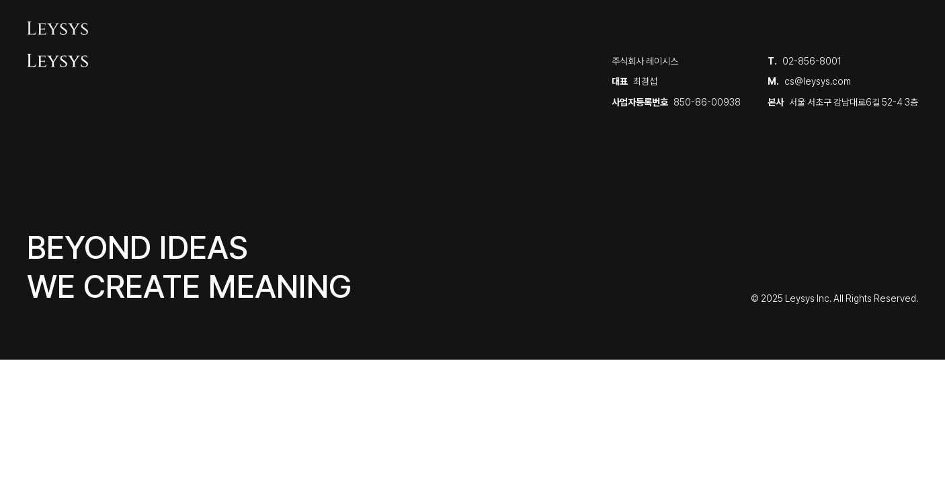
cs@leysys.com (817, 81)
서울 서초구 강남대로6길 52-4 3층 (853, 102)
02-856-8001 (811, 61)
